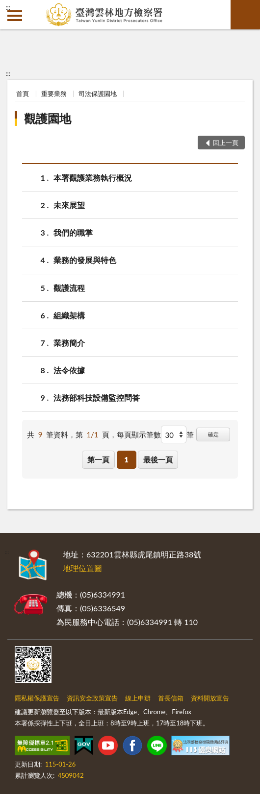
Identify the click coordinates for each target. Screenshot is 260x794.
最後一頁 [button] (158, 459)
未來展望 (69, 205)
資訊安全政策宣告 (92, 698)
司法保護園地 (97, 93)
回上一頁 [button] (225, 142)
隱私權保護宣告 (37, 698)
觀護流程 (69, 287)
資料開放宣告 (210, 698)
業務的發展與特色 (84, 259)
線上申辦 (138, 698)
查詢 (245, 14)
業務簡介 (69, 342)
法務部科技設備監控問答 (96, 397)
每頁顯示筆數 (139, 434)
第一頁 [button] (98, 459)
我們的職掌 (73, 232)
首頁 (22, 93)
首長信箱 (170, 698)
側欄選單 (14, 15)
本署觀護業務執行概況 (92, 177)
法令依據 (69, 370)
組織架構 (69, 315)
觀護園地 (47, 118)
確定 (213, 434)
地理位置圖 (82, 568)
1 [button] (126, 459)
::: (7, 7)
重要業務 (54, 93)
